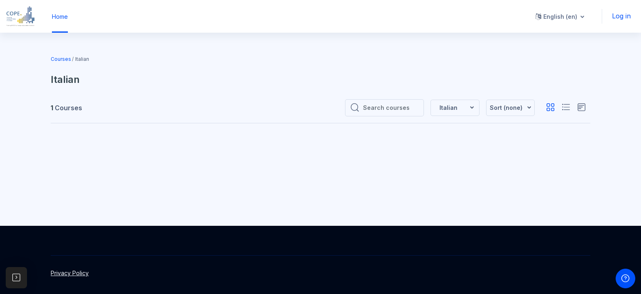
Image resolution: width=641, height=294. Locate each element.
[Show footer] (625, 278)
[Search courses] (391, 108)
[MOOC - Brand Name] (20, 16)
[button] (560, 16)
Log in (621, 16)
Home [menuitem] (60, 16)
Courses (61, 59)
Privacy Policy (70, 273)
